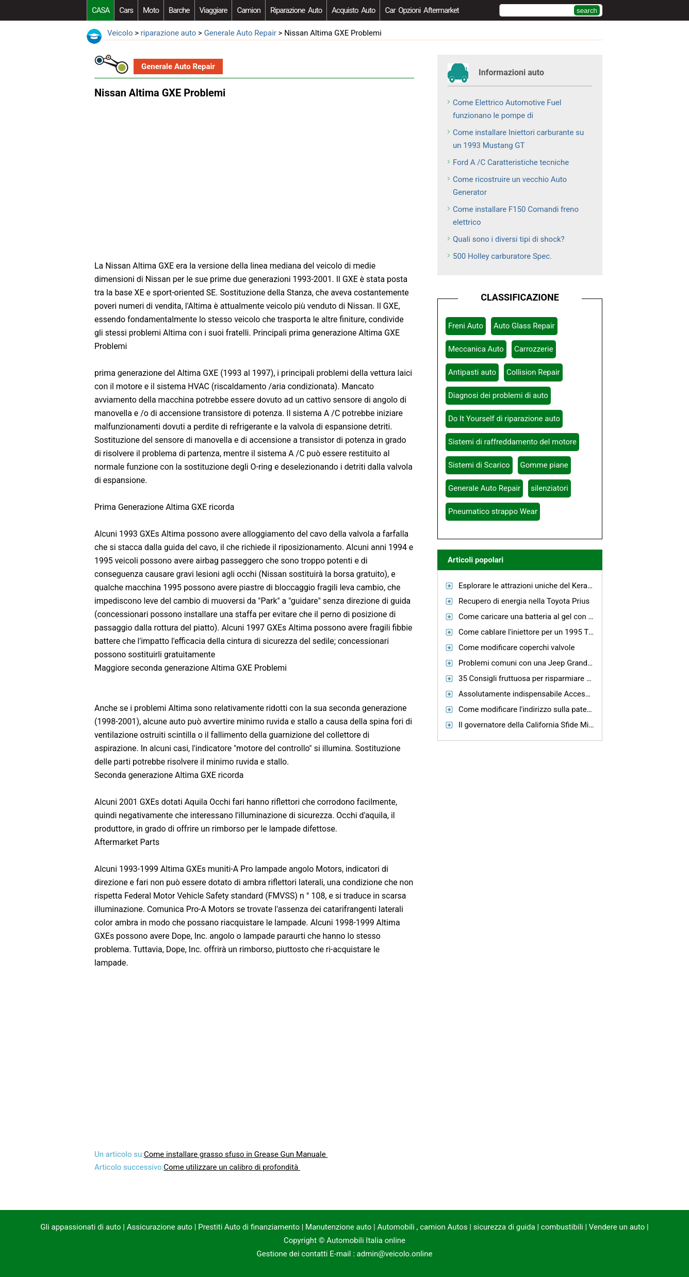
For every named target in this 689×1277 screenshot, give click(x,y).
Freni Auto (465, 325)
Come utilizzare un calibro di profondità (231, 1167)
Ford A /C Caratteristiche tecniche (511, 162)
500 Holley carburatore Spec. (502, 256)
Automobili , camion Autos (422, 1227)
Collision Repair (533, 372)
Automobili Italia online (365, 1240)
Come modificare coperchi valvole (516, 647)
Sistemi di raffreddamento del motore (512, 441)
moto (151, 10)
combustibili (562, 1227)
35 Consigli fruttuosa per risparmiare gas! (529, 678)
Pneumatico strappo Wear (492, 511)
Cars (126, 10)
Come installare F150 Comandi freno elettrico (516, 216)
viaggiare (213, 10)
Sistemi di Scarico (479, 465)
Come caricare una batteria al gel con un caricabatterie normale (567, 616)
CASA (100, 10)
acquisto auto (353, 10)
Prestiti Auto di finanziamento (249, 1227)
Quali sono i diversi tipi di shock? (509, 239)
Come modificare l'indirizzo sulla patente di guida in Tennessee (566, 709)
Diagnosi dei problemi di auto (498, 395)
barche (179, 10)
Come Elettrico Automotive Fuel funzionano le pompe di (507, 109)
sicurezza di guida (504, 1227)
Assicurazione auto (159, 1227)
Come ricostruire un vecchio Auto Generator (510, 186)
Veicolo (120, 33)
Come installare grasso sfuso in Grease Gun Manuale (235, 1154)
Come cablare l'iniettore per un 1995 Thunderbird (542, 632)
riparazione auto (296, 10)
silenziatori (549, 488)
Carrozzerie (533, 349)
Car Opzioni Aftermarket (421, 10)
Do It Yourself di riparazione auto (504, 418)
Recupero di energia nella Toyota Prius (523, 601)
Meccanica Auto (476, 349)
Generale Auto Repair (240, 33)
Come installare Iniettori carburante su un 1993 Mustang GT (518, 139)
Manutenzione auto (338, 1227)
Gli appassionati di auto (80, 1227)
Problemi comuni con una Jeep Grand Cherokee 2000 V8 (555, 663)
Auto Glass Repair (524, 325)
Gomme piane (544, 465)
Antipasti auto (472, 372)
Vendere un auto (617, 1227)
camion (248, 10)
